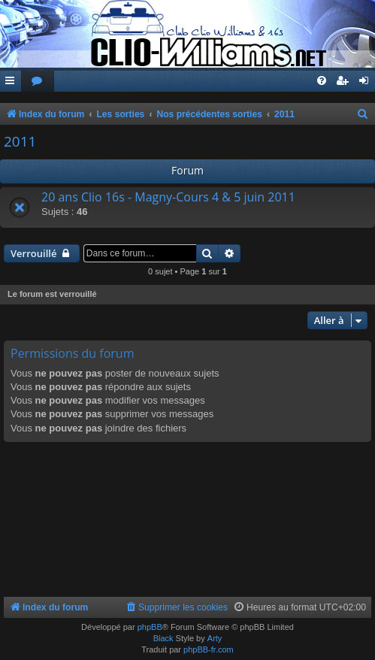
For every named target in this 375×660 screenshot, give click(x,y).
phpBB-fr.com (208, 649)
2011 (20, 141)
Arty (214, 638)
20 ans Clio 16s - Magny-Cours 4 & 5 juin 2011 (168, 197)
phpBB (150, 626)
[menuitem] (37, 81)
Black (163, 638)
